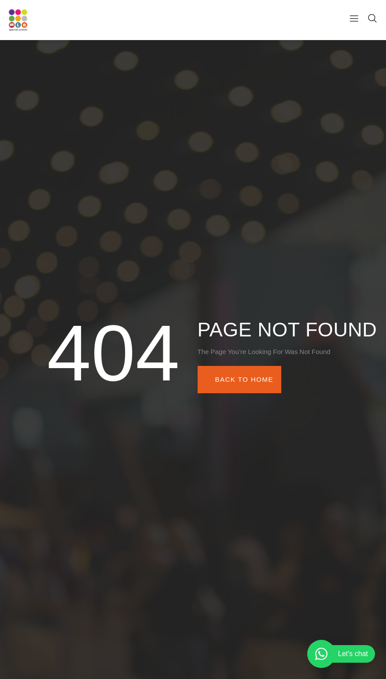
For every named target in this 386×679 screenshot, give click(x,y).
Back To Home (244, 379)
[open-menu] (351, 20)
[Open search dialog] (373, 20)
